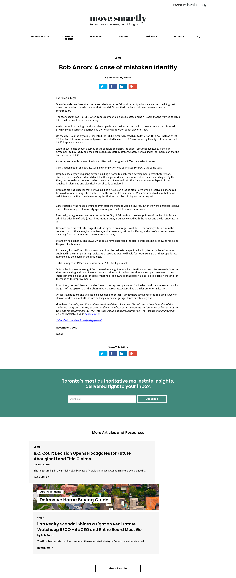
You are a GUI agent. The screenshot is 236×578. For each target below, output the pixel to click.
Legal (118, 62)
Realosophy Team (120, 82)
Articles (150, 36)
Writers (178, 36)
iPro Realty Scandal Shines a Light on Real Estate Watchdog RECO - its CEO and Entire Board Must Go (175, 471)
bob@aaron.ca (93, 318)
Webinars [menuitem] (96, 36)
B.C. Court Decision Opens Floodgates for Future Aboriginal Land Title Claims (57, 465)
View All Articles (118, 529)
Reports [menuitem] (123, 36)
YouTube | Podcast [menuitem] (68, 37)
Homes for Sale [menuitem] (40, 36)
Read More (41, 499)
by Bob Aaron (42, 480)
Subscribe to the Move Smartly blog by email (81, 324)
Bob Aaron (62, 102)
